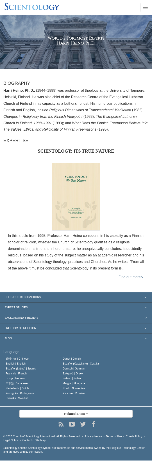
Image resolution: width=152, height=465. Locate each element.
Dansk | (72, 358)
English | (16, 363)
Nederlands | (17, 388)
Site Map (40, 440)
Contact (27, 440)
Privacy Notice (93, 436)
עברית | (15, 378)
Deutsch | (73, 368)
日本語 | (17, 383)
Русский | (74, 393)
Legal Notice (10, 440)
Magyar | (74, 383)
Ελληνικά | (73, 373)
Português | (20, 393)
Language (11, 352)
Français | (16, 373)
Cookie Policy (134, 436)
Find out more (130, 277)
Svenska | (17, 398)
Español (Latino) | (21, 368)
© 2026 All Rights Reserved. (42, 436)
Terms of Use (114, 436)
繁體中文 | (17, 358)
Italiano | (72, 378)
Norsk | (74, 388)
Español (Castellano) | (81, 363)
